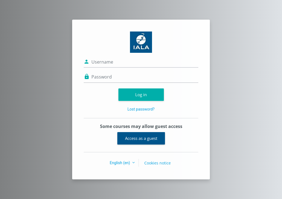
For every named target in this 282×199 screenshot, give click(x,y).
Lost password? (141, 109)
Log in (141, 94)
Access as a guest (141, 138)
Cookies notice (157, 163)
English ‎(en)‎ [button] (120, 163)
